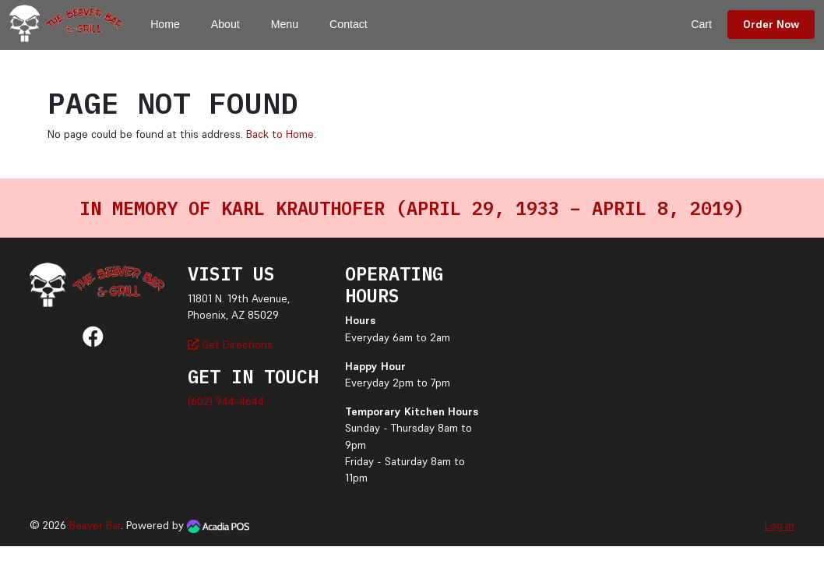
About (225, 24)
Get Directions (230, 344)
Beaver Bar (95, 525)
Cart (701, 24)
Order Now (771, 24)
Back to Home (280, 134)
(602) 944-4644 (226, 401)
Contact (348, 24)
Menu (284, 24)
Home (165, 24)
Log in (779, 525)
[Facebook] (93, 340)
